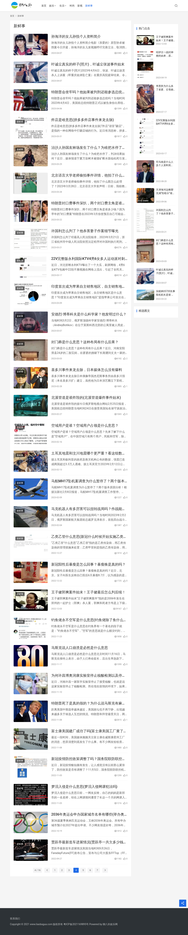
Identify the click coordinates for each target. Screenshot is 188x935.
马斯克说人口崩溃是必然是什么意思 (79, 666)
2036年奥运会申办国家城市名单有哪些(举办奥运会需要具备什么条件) (87, 838)
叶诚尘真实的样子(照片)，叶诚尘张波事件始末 (88, 65)
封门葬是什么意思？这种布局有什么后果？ (84, 351)
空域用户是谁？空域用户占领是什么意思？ (84, 437)
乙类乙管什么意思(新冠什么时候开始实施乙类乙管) (89, 552)
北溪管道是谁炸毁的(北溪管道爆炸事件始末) (86, 409)
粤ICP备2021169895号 (76, 924)
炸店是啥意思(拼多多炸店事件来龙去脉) (82, 122)
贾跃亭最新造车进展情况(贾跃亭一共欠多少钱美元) (89, 867)
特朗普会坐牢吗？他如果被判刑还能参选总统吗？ (86, 94)
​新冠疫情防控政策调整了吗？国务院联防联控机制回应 (88, 781)
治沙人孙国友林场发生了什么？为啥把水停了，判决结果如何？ (88, 151)
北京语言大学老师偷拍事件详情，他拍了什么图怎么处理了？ (88, 180)
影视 (81, 5)
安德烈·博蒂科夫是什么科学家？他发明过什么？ (89, 323)
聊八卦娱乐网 (110, 924)
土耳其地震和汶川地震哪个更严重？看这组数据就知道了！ (88, 466)
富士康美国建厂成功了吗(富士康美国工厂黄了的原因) (89, 752)
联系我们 (15, 918)
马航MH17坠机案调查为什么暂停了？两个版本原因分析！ (88, 495)
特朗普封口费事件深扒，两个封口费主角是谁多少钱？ (88, 208)
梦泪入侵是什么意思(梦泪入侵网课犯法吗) (84, 809)
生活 (62, 5)
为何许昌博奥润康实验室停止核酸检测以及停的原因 (88, 695)
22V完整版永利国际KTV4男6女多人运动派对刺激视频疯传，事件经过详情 (88, 266)
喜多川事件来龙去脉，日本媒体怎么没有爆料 (86, 380)
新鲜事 (90, 5)
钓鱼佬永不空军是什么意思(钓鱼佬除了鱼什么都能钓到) (89, 638)
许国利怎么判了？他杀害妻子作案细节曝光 (84, 237)
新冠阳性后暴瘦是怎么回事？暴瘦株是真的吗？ (88, 580)
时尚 (73, 5)
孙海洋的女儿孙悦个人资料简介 (76, 37)
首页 (44, 5)
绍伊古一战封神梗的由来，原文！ (164, 56)
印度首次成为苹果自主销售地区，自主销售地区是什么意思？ (88, 294)
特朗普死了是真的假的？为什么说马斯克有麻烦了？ (88, 723)
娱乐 (52, 5)
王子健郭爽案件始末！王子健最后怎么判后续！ (88, 609)
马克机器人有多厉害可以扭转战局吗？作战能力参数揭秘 (88, 523)
